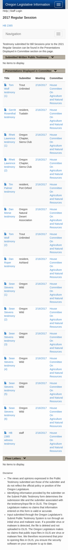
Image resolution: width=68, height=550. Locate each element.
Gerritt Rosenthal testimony (10, 113)
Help (5, 10)
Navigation (13, 34)
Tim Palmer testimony (9, 188)
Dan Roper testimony (9, 263)
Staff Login (16, 10)
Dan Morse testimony (9, 213)
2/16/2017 (41, 85)
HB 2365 (8, 25)
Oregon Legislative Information (27, 4)
